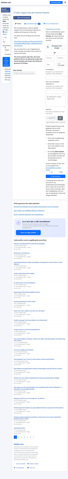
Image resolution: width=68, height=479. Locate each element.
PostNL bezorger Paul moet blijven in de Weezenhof (30, 320)
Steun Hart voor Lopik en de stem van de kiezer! (29, 311)
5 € (6, 38)
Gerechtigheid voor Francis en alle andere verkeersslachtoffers (34, 359)
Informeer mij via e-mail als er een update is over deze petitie (56, 146)
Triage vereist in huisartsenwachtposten (27, 329)
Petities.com (6, 2)
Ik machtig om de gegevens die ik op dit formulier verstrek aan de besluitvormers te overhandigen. (56, 156)
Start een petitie (56, 2)
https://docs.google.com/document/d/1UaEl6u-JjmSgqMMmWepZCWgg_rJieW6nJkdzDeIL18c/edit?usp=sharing (31, 43)
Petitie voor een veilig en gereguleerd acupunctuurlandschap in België (36, 378)
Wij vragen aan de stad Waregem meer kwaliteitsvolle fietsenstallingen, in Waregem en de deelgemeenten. (38, 388)
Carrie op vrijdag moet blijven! (23, 350)
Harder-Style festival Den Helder (24, 273)
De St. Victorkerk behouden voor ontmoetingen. (29, 214)
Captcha (48, 109)
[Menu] (65, 2)
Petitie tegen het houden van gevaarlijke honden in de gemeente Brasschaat (38, 408)
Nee (61, 172)
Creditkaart (8, 54)
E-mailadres (50, 69)
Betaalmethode (8, 46)
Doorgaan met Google (54, 47)
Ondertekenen (55, 176)
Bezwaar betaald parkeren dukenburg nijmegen (29, 243)
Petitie (18, 24)
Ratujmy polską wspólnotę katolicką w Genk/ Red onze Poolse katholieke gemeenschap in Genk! (37, 418)
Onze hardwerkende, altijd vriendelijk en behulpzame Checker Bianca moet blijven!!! (38, 263)
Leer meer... (5, 33)
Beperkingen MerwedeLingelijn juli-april (27, 292)
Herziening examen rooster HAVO (25, 301)
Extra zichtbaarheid (50, 24)
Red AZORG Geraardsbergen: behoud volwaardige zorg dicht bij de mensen (38, 368)
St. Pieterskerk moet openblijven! (24, 283)
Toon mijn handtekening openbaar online (56, 139)
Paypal (7, 50)
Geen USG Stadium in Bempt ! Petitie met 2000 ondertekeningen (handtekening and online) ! (39, 339)
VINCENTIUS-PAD (19, 428)
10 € (4, 42)
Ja (51, 172)
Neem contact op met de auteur (24, 73)
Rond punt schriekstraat (21, 253)
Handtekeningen (32, 24)
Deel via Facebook (21, 17)
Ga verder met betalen (6, 62)
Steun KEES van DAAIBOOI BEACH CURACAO (29, 210)
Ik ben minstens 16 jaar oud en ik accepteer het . (55, 167)
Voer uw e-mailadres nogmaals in (52, 83)
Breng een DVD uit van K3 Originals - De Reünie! (29, 398)
